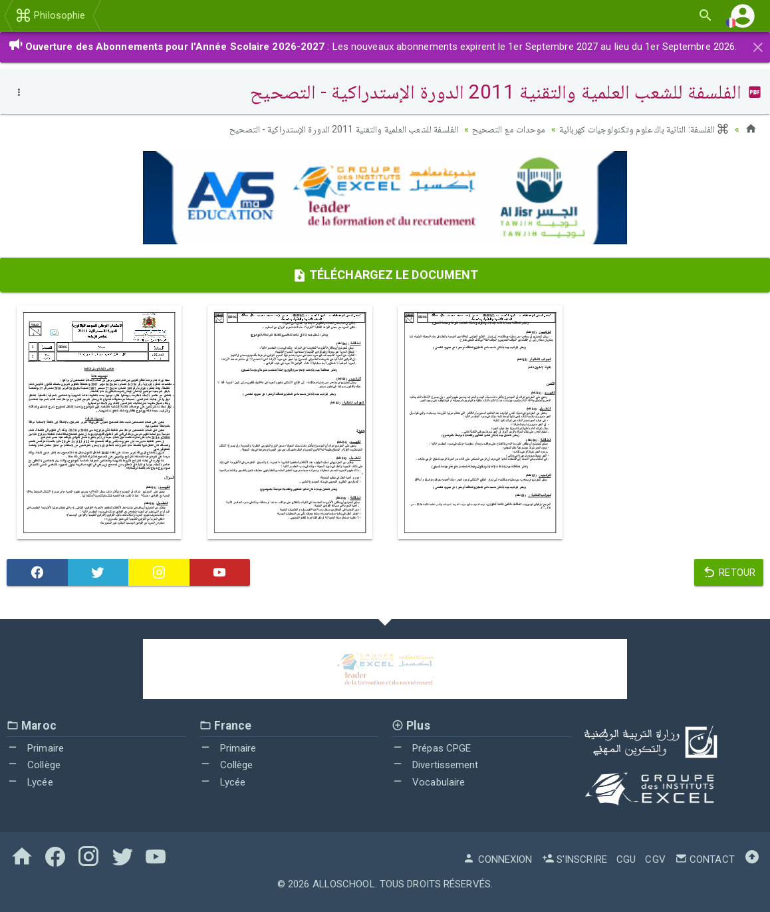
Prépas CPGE (431, 748)
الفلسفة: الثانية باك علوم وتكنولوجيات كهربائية (644, 129)
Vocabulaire (428, 782)
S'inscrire (574, 859)
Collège (34, 765)
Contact (705, 859)
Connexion (497, 859)
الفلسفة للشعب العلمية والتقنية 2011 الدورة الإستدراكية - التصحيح (343, 129)
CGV (655, 859)
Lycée (30, 782)
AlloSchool (344, 884)
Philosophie (50, 15)
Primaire (35, 748)
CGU (626, 859)
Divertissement (435, 765)
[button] (742, 15)
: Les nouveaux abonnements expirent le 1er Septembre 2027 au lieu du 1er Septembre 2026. (372, 47)
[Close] (758, 45)
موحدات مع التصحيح (509, 129)
